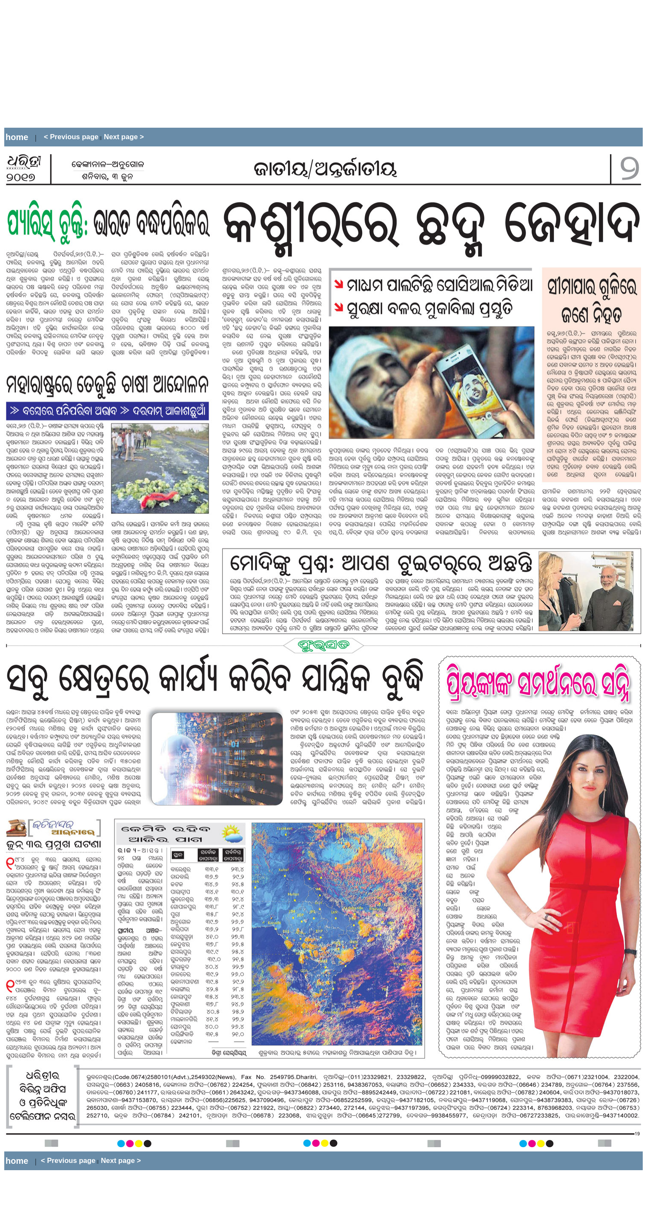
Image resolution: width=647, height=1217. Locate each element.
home (17, 137)
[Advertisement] (159, 64)
